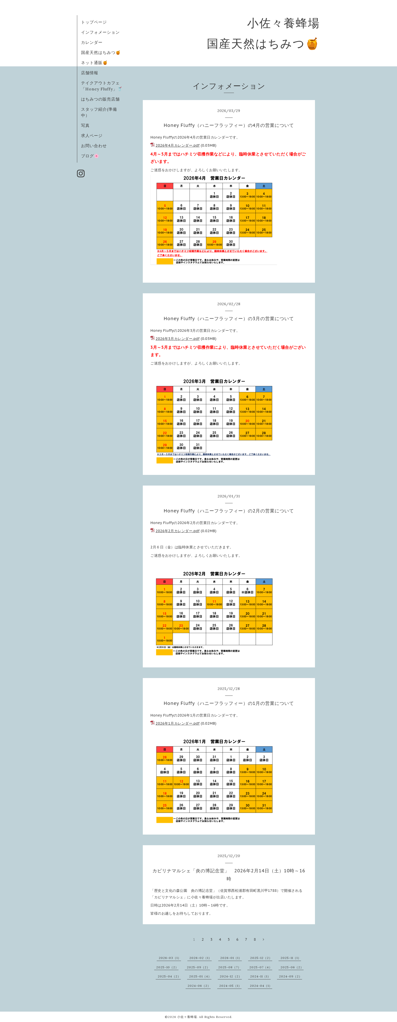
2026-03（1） (170, 958)
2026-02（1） (200, 958)
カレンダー (92, 42)
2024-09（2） (290, 976)
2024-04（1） (261, 986)
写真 (85, 125)
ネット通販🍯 (94, 62)
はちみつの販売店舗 (100, 99)
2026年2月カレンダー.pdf (178, 531)
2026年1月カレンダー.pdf (178, 723)
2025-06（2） (292, 967)
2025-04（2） (169, 976)
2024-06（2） (199, 986)
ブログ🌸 (90, 155)
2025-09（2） (198, 967)
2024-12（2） (231, 976)
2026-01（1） (231, 958)
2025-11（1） (291, 958)
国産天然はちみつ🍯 (101, 52)
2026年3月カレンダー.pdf (178, 338)
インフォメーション (100, 32)
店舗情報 (89, 72)
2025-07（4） (260, 967)
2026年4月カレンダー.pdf (178, 145)
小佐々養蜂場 (187, 1017)
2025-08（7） (229, 967)
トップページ (94, 22)
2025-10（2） (167, 967)
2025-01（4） (200, 976)
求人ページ (92, 135)
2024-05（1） (230, 986)
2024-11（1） (260, 976)
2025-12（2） (261, 958)
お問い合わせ (94, 145)
